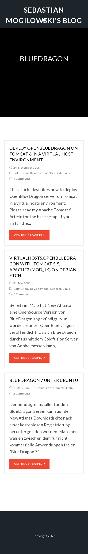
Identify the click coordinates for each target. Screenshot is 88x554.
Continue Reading (29, 235)
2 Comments (22, 393)
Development (39, 173)
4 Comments (22, 178)
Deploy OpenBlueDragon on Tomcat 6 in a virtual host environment (43, 153)
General (55, 173)
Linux (66, 173)
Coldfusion (20, 173)
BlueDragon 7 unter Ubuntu (43, 380)
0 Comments (22, 294)
